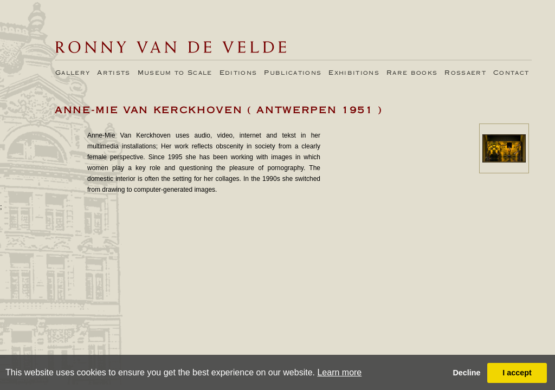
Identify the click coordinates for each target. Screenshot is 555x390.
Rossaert (465, 73)
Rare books (411, 73)
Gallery (72, 73)
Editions (238, 73)
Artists (113, 73)
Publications (292, 73)
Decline (466, 372)
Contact (511, 73)
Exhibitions (353, 73)
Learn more (339, 372)
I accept (517, 372)
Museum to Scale (175, 73)
